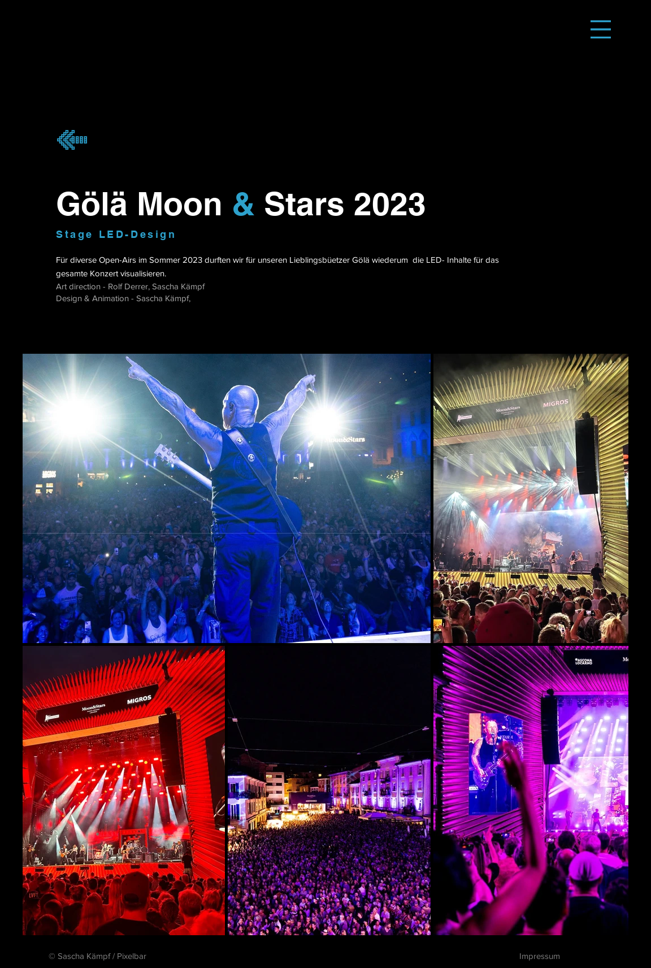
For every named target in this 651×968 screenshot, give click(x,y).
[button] (601, 29)
